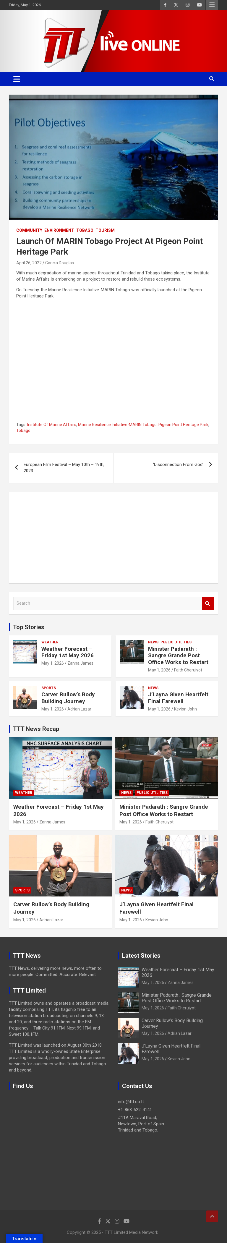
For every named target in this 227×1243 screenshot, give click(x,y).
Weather (50, 642)
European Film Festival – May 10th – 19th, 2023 (64, 467)
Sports (48, 688)
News (153, 642)
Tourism (105, 230)
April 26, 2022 (29, 262)
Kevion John (185, 709)
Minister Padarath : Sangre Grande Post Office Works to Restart (178, 655)
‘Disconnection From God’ (178, 464)
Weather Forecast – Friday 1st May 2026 (67, 652)
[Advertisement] (113, 537)
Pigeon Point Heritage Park (183, 424)
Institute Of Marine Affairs (51, 424)
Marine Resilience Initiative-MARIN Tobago (117, 424)
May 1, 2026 (52, 663)
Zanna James (80, 663)
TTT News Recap (36, 728)
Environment (59, 230)
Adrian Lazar (79, 709)
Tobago (84, 230)
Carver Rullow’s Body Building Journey (68, 698)
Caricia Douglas (59, 262)
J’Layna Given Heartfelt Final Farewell (178, 698)
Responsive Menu (212, 5)
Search (208, 603)
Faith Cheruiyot (188, 670)
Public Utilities (176, 642)
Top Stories (28, 627)
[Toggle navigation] (17, 79)
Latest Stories (141, 955)
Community (29, 230)
